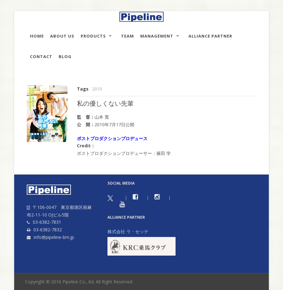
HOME (37, 36)
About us (62, 36)
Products (93, 36)
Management (156, 36)
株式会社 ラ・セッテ (127, 231)
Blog (65, 56)
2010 (97, 89)
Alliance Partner (210, 36)
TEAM (127, 36)
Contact (41, 56)
